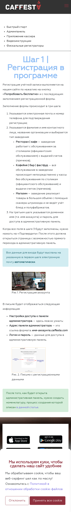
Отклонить (17, 500)
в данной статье (27, 407)
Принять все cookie (47, 500)
